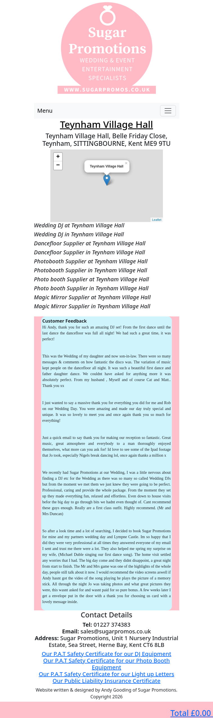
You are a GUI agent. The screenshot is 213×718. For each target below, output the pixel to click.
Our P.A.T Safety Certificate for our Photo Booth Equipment (106, 664)
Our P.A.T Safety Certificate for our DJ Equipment (106, 654)
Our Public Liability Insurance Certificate (106, 681)
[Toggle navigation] (168, 110)
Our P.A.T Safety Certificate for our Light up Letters (106, 674)
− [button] (58, 165)
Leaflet (156, 219)
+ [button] (58, 157)
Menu (45, 110)
